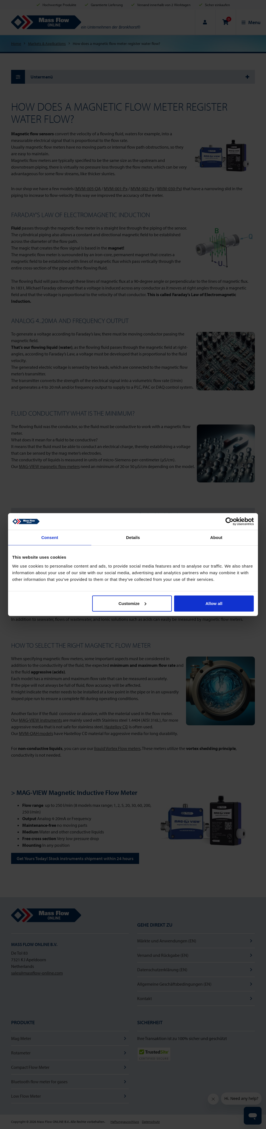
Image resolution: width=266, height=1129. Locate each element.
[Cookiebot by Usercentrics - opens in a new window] (229, 521)
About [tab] (216, 537)
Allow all (213, 603)
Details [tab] (133, 537)
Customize (132, 603)
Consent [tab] (49, 537)
